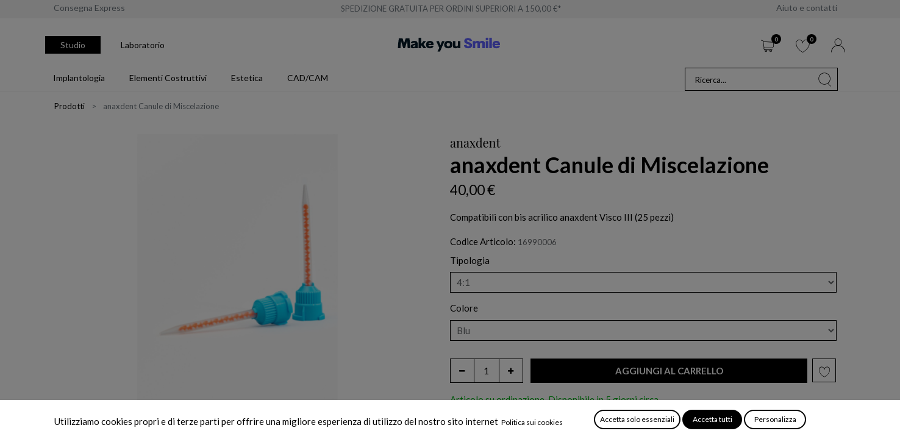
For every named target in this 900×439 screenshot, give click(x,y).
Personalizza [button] (775, 419)
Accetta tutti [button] (712, 419)
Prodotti (69, 106)
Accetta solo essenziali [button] (637, 419)
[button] (669, 371)
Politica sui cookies (532, 422)
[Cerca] (825, 79)
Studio (72, 45)
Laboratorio (143, 45)
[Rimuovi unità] (462, 371)
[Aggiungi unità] (511, 371)
